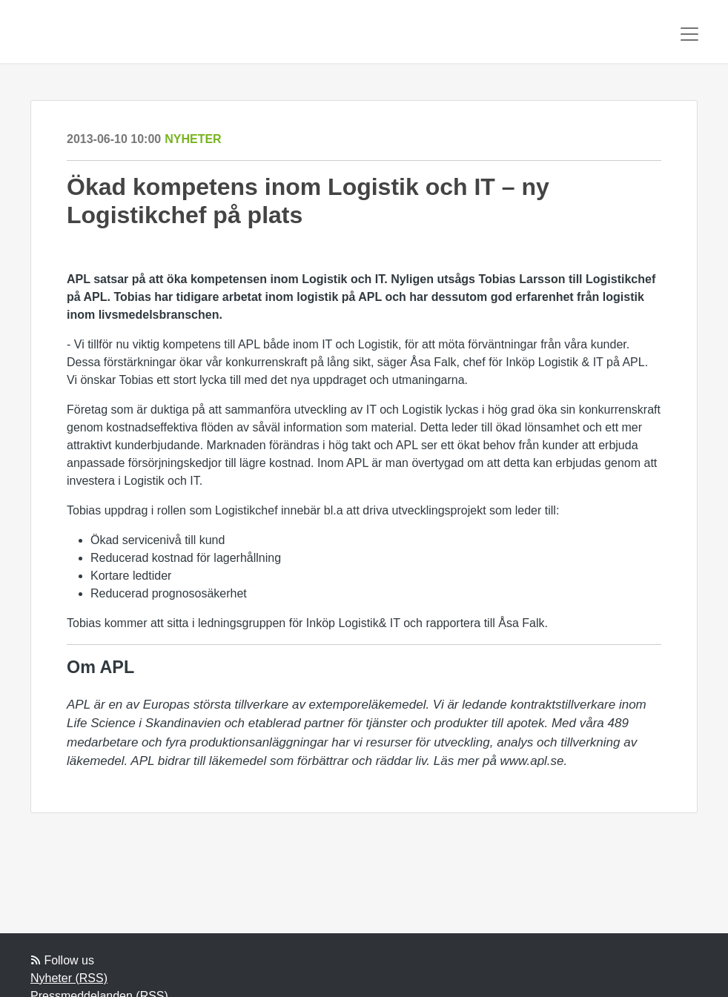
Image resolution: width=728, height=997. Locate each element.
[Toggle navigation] (689, 34)
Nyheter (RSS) (68, 978)
